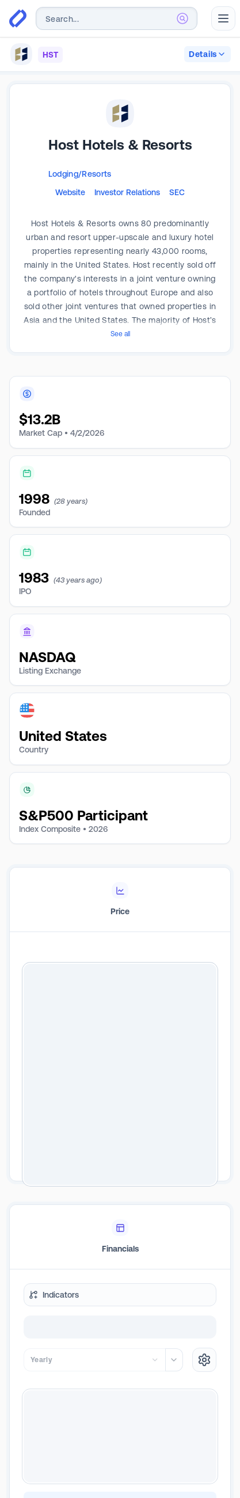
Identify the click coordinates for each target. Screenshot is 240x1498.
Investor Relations (127, 192)
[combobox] (116, 18)
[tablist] (120, 900)
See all (120, 334)
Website (70, 192)
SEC (177, 192)
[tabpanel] (120, 1074)
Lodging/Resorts (80, 173)
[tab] (120, 900)
